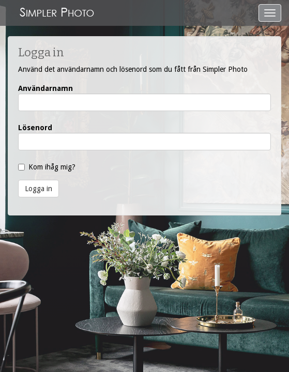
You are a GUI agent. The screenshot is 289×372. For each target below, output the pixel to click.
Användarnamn (45, 88)
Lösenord (35, 127)
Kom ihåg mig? (51, 167)
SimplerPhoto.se (57, 13)
